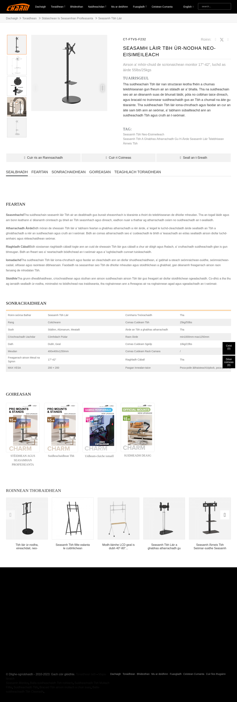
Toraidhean (58, 6)
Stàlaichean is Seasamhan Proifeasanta (67, 18)
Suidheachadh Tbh (26, 674)
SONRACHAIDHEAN (68, 172)
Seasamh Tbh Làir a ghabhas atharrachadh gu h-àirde (164, 546)
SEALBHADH (17, 172)
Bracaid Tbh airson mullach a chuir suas (65, 674)
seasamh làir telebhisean (207, 138)
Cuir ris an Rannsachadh (43, 157)
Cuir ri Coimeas (118, 157)
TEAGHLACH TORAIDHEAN (137, 172)
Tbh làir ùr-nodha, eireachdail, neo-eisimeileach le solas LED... (27, 546)
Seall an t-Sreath (193, 157)
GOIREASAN (100, 172)
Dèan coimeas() (229, 362)
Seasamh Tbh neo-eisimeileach (143, 134)
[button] (102, 88)
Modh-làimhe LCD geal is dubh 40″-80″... (118, 546)
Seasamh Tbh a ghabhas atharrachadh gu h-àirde (156, 138)
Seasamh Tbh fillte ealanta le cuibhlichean (73, 546)
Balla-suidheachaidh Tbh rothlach (51, 669)
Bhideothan (76, 6)
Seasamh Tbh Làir (110, 18)
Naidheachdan (97, 6)
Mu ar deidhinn (119, 6)
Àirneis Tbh (130, 143)
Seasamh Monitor (17, 669)
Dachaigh (40, 6)
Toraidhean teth (86, 661)
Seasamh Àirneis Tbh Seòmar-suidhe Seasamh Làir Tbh (210, 546)
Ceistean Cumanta (162, 6)
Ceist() (229, 347)
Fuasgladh (140, 6)
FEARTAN (39, 172)
